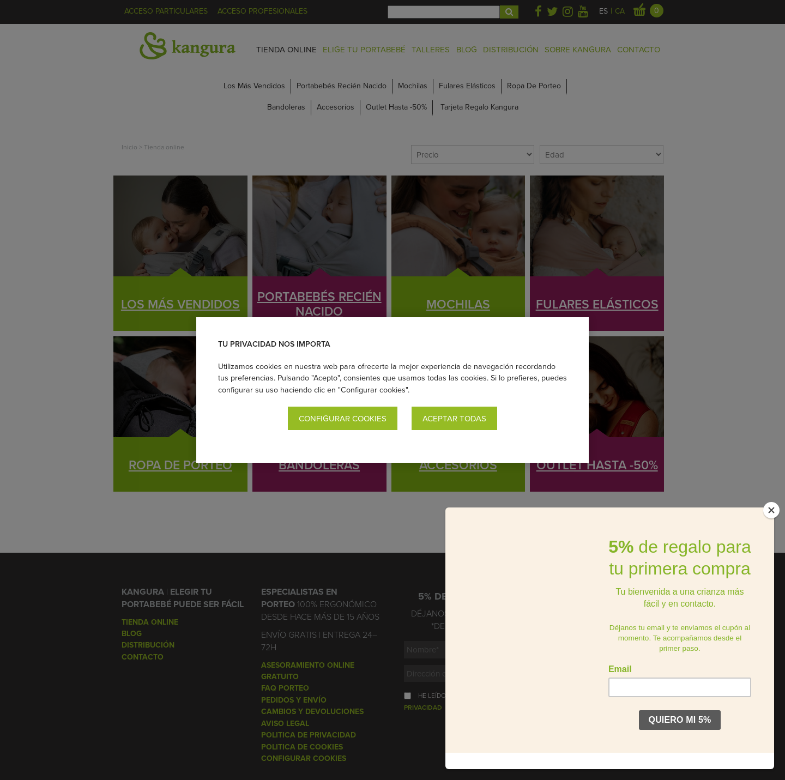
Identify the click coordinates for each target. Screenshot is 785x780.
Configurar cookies (343, 418)
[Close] (771, 526)
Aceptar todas (454, 418)
